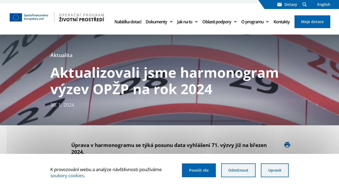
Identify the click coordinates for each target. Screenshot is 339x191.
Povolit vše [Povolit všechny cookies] (199, 170)
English (323, 4)
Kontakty (282, 22)
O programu (252, 22)
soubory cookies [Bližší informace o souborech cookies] (67, 175)
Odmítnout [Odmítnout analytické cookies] (238, 170)
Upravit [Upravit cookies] (275, 170)
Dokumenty (156, 22)
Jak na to (184, 22)
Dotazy (287, 4)
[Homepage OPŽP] (57, 17)
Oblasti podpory (216, 22)
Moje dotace (312, 21)
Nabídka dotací (127, 22)
